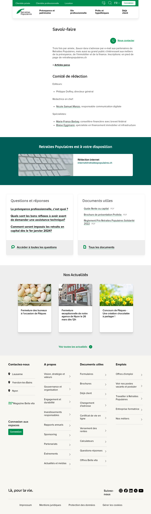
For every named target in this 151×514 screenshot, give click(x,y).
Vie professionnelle (78, 11)
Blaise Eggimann (65, 125)
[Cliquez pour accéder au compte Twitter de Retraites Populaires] (135, 492)
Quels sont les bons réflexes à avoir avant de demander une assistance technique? (38, 218)
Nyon (13, 390)
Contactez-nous (19, 364)
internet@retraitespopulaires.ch (95, 162)
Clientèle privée (23, 3)
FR (116, 3)
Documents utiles (92, 364)
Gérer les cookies (112, 505)
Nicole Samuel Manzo (68, 106)
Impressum (26, 505)
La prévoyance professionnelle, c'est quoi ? (39, 209)
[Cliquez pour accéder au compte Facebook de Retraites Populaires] (125, 492)
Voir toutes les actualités (75, 346)
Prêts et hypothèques (102, 11)
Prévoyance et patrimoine (47, 11)
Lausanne (15, 374)
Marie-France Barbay (67, 121)
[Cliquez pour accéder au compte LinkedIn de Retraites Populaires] (130, 492)
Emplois (121, 364)
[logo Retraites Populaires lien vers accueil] (24, 12)
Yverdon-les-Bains (20, 382)
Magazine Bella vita (21, 403)
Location (69, 3)
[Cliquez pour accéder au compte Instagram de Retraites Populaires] (120, 492)
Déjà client (125, 11)
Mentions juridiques (50, 505)
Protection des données (82, 505)
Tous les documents (101, 247)
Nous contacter (122, 41)
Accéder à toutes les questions (37, 247)
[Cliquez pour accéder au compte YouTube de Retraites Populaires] (140, 492)
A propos (50, 364)
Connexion (15, 431)
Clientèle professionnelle (47, 3)
